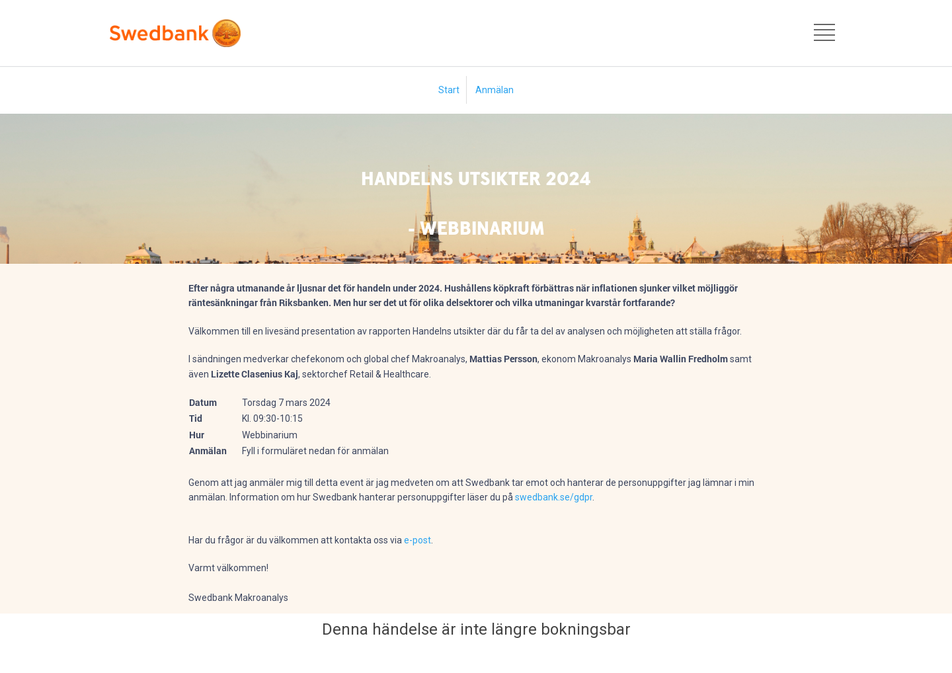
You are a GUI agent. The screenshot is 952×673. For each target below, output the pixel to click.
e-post (417, 540)
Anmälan (494, 90)
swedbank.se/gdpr (553, 497)
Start (448, 90)
